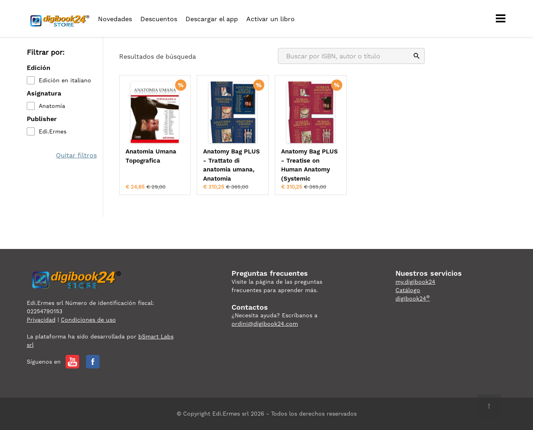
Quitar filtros (76, 155)
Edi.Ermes (52, 131)
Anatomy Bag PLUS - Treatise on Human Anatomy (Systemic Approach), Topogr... (310, 165)
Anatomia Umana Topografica (151, 156)
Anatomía (52, 106)
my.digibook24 (415, 282)
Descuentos (158, 19)
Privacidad (41, 320)
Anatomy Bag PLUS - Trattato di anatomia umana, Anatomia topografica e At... (231, 165)
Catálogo (407, 290)
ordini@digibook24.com (265, 324)
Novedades (115, 19)
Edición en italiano (65, 80)
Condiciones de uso (88, 320)
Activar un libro (270, 19)
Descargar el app (212, 19)
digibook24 (412, 298)
